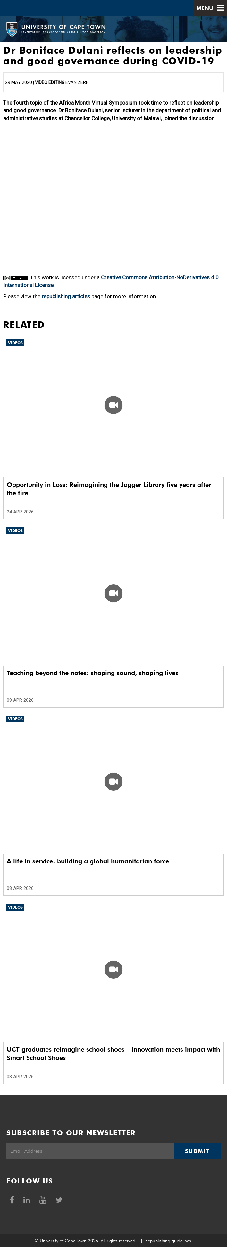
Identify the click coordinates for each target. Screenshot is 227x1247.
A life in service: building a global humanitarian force (88, 861)
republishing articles (66, 296)
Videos (15, 342)
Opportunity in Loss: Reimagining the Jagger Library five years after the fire (109, 489)
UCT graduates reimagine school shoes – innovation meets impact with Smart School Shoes (113, 1054)
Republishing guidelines (168, 1240)
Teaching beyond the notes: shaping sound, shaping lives (92, 673)
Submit (197, 1151)
